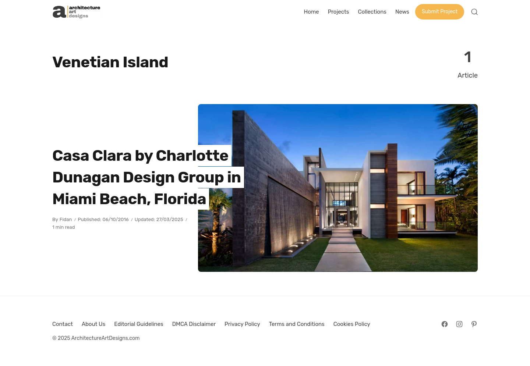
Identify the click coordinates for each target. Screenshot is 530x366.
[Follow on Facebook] (444, 324)
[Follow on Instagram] (459, 324)
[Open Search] (474, 11)
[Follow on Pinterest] (474, 324)
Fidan (66, 219)
